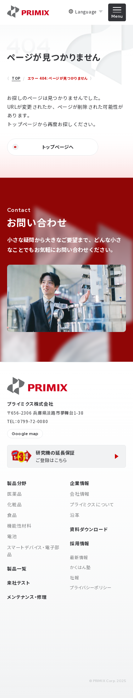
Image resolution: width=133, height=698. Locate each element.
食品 (12, 515)
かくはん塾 (80, 567)
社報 (74, 577)
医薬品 (14, 493)
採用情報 (79, 543)
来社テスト (18, 582)
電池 (12, 536)
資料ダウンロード (88, 529)
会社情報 (79, 493)
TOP (16, 78)
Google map (25, 434)
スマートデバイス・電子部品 (33, 551)
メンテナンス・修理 (27, 596)
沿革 (75, 515)
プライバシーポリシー (90, 587)
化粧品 (14, 504)
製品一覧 (17, 568)
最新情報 (79, 557)
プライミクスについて (92, 504)
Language (86, 12)
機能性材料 (19, 525)
